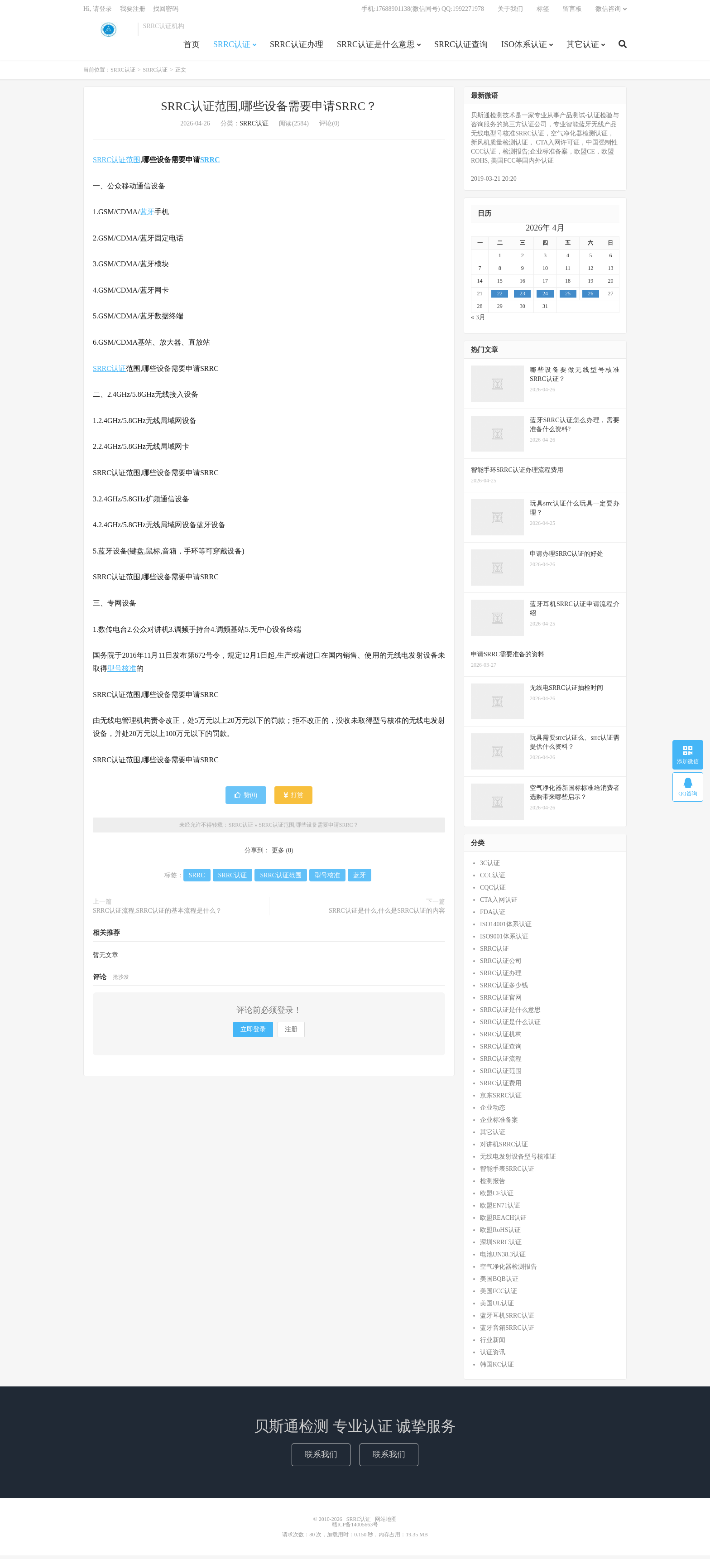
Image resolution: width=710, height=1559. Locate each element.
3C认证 (490, 866)
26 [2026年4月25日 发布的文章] (590, 297)
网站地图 (386, 1523)
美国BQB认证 (499, 1282)
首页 (191, 47)
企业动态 (492, 1110)
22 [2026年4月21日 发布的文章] (500, 297)
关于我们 (510, 11)
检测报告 (492, 1184)
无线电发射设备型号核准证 (518, 1159)
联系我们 (321, 1458)
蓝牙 (147, 215)
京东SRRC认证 (501, 1098)
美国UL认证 (497, 1306)
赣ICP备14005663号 (355, 1528)
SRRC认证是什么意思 (376, 47)
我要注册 (132, 11)
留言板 (572, 11)
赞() (246, 798)
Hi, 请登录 (97, 11)
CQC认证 (493, 890)
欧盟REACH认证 (503, 1220)
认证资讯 (492, 1355)
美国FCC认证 (498, 1294)
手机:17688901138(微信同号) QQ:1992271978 (422, 11)
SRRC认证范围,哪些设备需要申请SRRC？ (269, 109)
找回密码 (165, 11)
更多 (278, 854)
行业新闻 (492, 1343)
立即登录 (253, 1033)
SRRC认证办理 (296, 47)
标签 (543, 11)
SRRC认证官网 (501, 1000)
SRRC (210, 163)
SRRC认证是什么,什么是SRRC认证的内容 (387, 914)
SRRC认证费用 (501, 1086)
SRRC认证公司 (501, 964)
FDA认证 (492, 915)
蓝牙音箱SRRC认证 (507, 1331)
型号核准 (121, 672)
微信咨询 (608, 11)
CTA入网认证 (499, 903)
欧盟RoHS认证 (500, 1233)
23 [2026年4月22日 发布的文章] (522, 297)
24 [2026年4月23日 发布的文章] (545, 297)
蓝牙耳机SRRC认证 (507, 1318)
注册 (291, 1033)
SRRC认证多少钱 (504, 988)
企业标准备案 (499, 1123)
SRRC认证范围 (116, 163)
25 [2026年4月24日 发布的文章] (568, 297)
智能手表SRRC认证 (507, 1172)
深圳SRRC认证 (501, 1245)
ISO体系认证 (524, 47)
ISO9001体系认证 (504, 939)
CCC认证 (492, 878)
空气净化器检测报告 (508, 1269)
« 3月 (478, 321)
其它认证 (582, 47)
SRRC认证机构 (501, 1037)
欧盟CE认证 (496, 1196)
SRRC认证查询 (461, 47)
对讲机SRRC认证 (504, 1147)
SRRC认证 (108, 32)
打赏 (293, 798)
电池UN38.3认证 (503, 1257)
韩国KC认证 (497, 1367)
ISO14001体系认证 (506, 927)
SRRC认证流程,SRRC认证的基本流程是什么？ (157, 914)
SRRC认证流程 (501, 1062)
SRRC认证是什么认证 (510, 1025)
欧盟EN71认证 (500, 1208)
